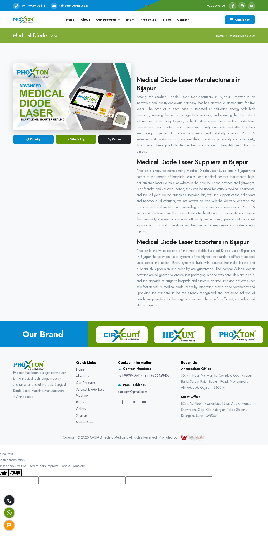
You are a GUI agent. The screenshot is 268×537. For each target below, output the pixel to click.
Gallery (81, 408)
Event (130, 19)
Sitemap (81, 415)
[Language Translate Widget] (147, 5)
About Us (82, 376)
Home (70, 19)
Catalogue (240, 20)
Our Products (106, 19)
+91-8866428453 (157, 375)
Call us (114, 139)
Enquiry (33, 139)
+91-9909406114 (33, 6)
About (85, 19)
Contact (183, 19)
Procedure (148, 19)
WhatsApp (76, 139)
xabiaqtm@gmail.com (73, 6)
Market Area (85, 422)
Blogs (167, 19)
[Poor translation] (15, 472)
